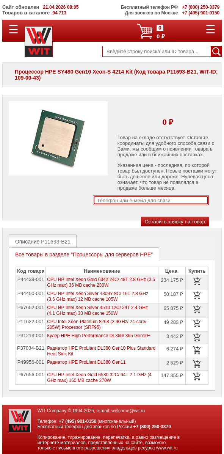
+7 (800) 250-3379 (152, 426)
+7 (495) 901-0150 (77, 421)
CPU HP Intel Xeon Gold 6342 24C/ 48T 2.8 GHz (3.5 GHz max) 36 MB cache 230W (101, 282)
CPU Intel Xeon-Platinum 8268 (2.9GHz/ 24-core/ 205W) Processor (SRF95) (96, 324)
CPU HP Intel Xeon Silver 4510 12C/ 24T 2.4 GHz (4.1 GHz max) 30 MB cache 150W (97, 310)
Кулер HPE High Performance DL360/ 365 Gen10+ (98, 335)
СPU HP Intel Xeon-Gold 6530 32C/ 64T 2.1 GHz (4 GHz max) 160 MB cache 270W (99, 377)
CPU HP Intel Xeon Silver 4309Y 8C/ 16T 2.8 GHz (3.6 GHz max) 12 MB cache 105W (97, 296)
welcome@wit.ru (128, 410)
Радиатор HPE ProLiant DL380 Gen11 (86, 362)
